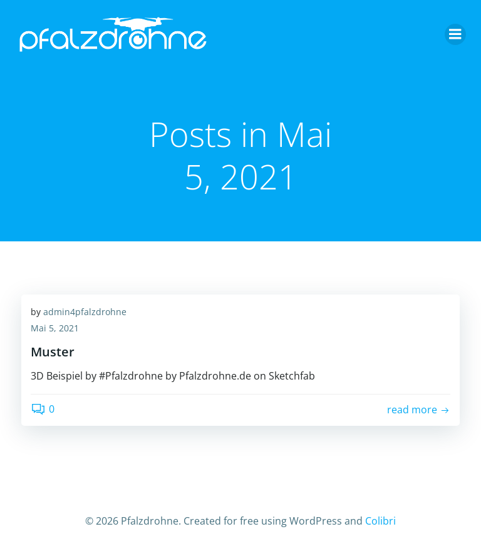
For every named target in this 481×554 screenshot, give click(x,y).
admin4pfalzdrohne (85, 312)
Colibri (380, 521)
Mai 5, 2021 (55, 328)
